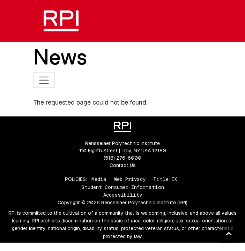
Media (98, 179)
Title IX (165, 179)
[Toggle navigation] (44, 80)
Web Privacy (130, 179)
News (60, 57)
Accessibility (122, 195)
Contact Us (123, 165)
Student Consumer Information (122, 187)
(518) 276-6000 (122, 158)
